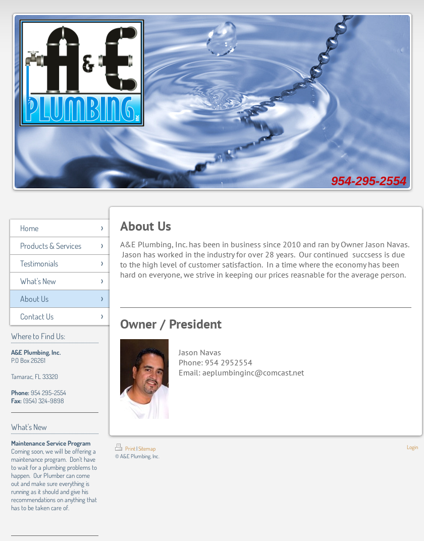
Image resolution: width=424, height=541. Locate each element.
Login (412, 447)
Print (125, 448)
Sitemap (146, 448)
